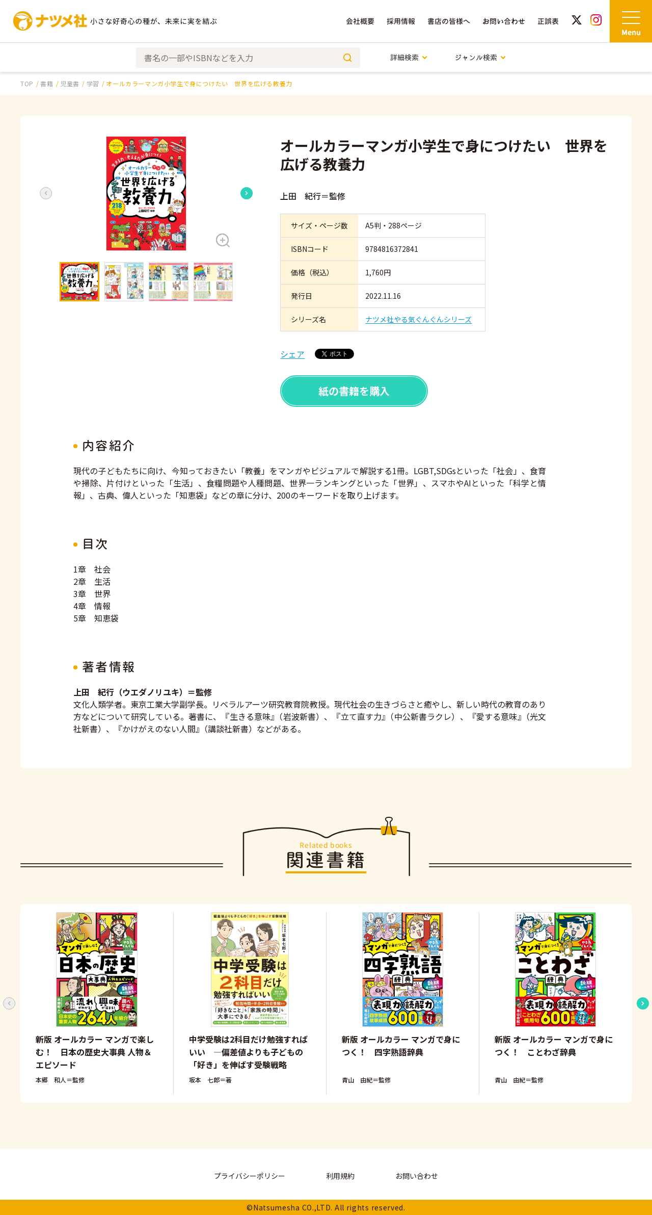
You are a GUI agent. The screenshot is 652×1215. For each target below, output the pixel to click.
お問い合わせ (503, 21)
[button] (146, 193)
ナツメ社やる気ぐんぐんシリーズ (418, 319)
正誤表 (548, 21)
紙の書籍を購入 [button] (354, 390)
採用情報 (401, 21)
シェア (292, 354)
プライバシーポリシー (249, 1176)
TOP (27, 83)
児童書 (69, 83)
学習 (93, 83)
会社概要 (360, 21)
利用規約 (340, 1176)
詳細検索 (409, 57)
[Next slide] (246, 193)
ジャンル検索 (480, 57)
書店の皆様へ (448, 21)
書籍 (46, 83)
